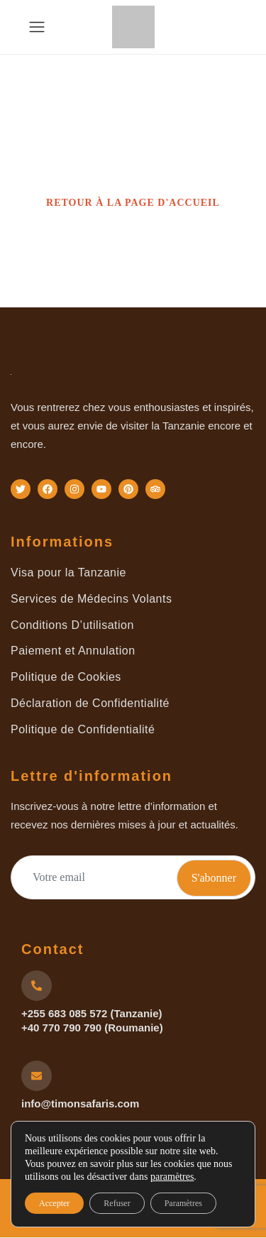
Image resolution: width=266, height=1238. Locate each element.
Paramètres (183, 1203)
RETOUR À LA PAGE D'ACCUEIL (133, 202)
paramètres (172, 1176)
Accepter (54, 1203)
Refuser (117, 1203)
